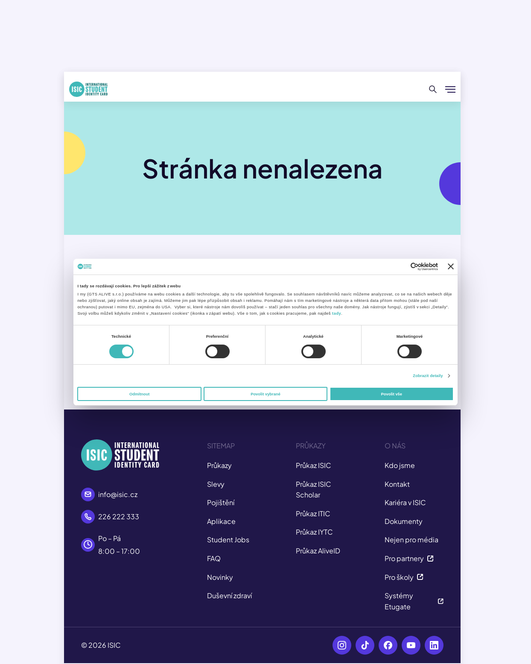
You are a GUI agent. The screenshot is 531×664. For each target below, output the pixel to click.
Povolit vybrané (265, 394)
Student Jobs (228, 539)
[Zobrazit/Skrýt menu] (450, 89)
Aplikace (221, 521)
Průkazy (219, 465)
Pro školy (404, 577)
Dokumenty (404, 521)
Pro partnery (409, 558)
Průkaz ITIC (313, 513)
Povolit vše (391, 394)
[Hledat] (433, 89)
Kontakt (397, 484)
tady (336, 313)
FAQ (214, 558)
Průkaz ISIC (313, 465)
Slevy (216, 484)
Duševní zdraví (229, 595)
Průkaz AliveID (318, 550)
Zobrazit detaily (428, 376)
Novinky (220, 577)
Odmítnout (139, 394)
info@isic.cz (117, 494)
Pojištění (220, 502)
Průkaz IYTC (314, 531)
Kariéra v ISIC (405, 502)
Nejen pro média (411, 539)
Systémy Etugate (414, 601)
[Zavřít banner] (451, 266)
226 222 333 (118, 516)
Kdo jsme (400, 465)
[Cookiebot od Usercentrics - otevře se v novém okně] (400, 267)
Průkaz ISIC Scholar (313, 490)
